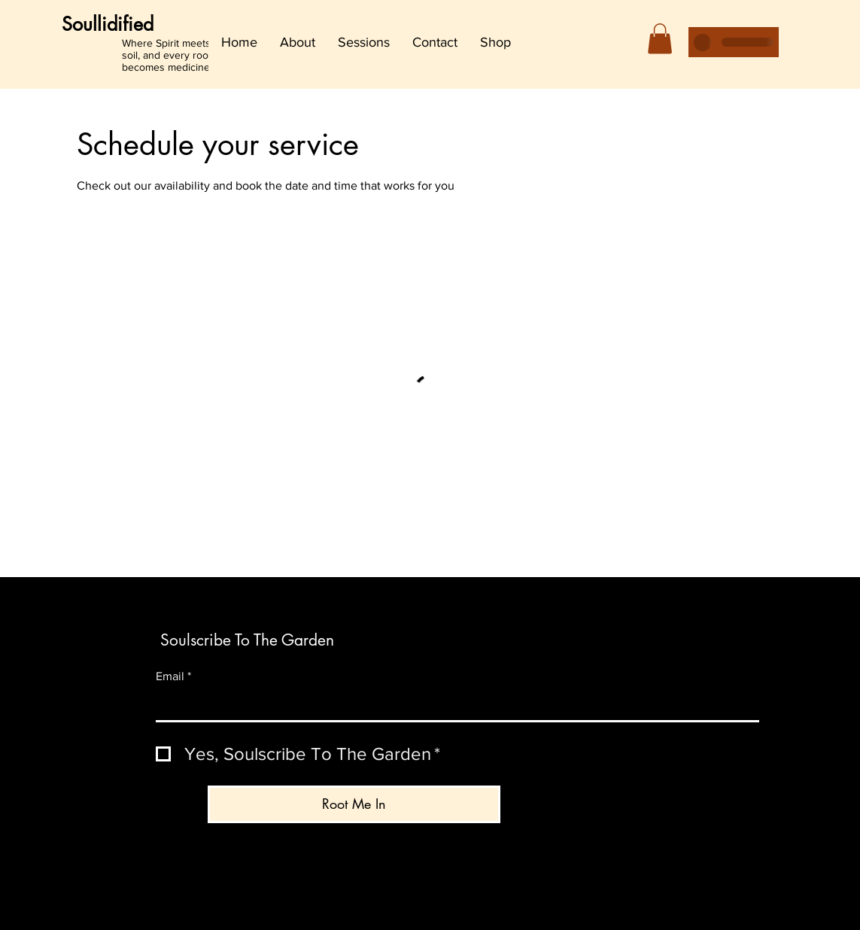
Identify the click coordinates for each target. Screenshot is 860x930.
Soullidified (107, 24)
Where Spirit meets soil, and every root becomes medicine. (167, 55)
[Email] (453, 705)
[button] (660, 38)
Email (173, 676)
